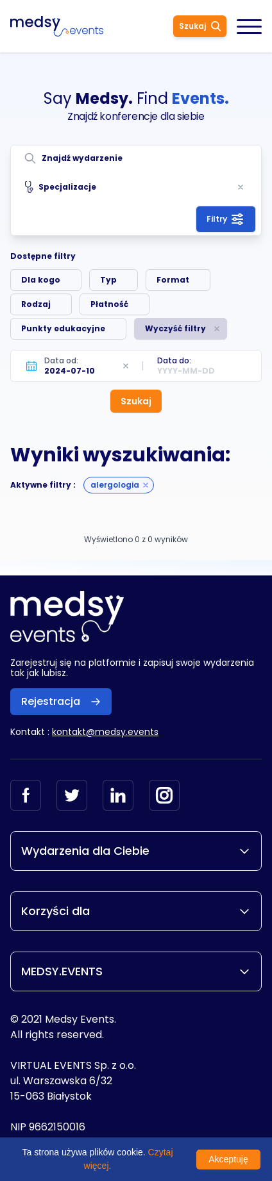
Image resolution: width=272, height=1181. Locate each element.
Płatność (109, 304)
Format (173, 279)
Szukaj (200, 26)
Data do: (174, 360)
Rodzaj (36, 304)
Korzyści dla (136, 911)
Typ (108, 279)
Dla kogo (40, 279)
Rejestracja (61, 701)
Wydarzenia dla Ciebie (136, 851)
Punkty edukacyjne (63, 328)
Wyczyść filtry (175, 328)
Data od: (61, 360)
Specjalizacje (60, 187)
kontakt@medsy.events (105, 731)
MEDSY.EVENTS (136, 971)
